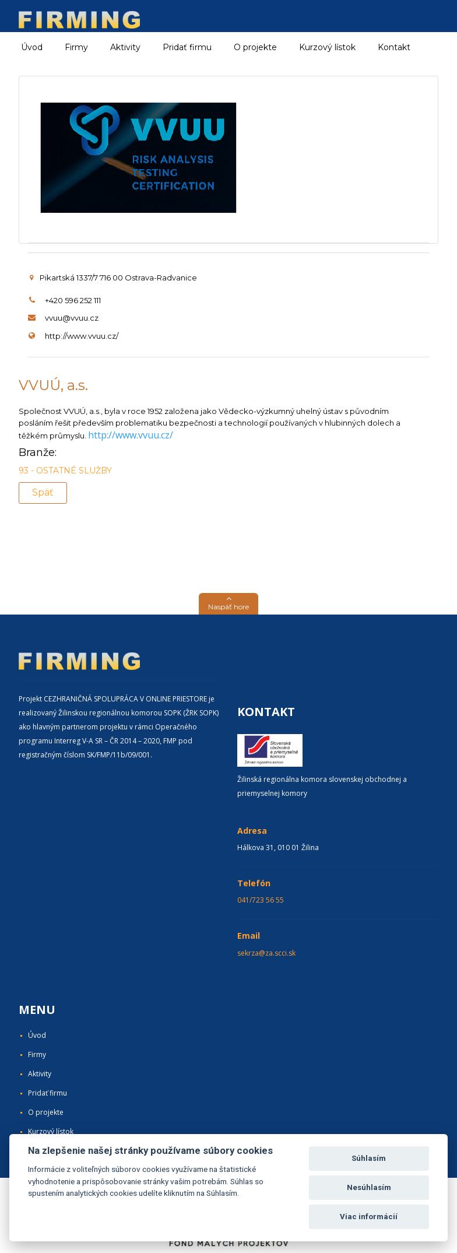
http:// (101, 435)
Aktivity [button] (125, 47)
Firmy (37, 1054)
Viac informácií (369, 1216)
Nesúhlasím (369, 1187)
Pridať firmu (187, 47)
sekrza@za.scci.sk (266, 953)
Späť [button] (43, 492)
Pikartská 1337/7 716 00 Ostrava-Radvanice (113, 277)
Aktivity (39, 1074)
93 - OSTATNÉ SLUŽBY (65, 470)
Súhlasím (368, 1158)
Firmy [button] (76, 47)
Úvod (32, 47)
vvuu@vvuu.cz (72, 317)
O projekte (255, 47)
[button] (228, 604)
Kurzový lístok (327, 47)
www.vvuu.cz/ (144, 435)
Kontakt (394, 47)
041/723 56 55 (260, 900)
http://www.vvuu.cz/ (81, 336)
